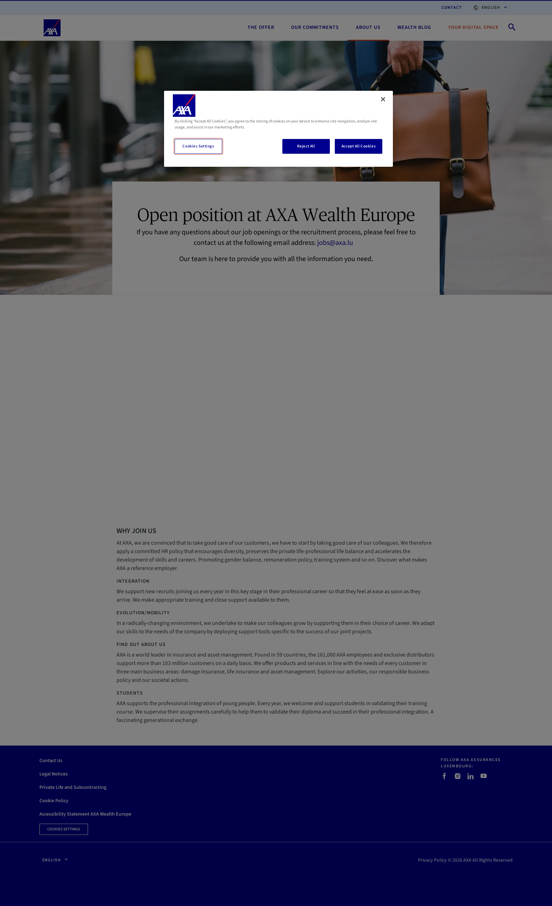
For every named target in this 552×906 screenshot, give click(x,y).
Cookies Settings (198, 146)
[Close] (383, 99)
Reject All (306, 146)
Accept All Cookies (358, 146)
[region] (278, 129)
